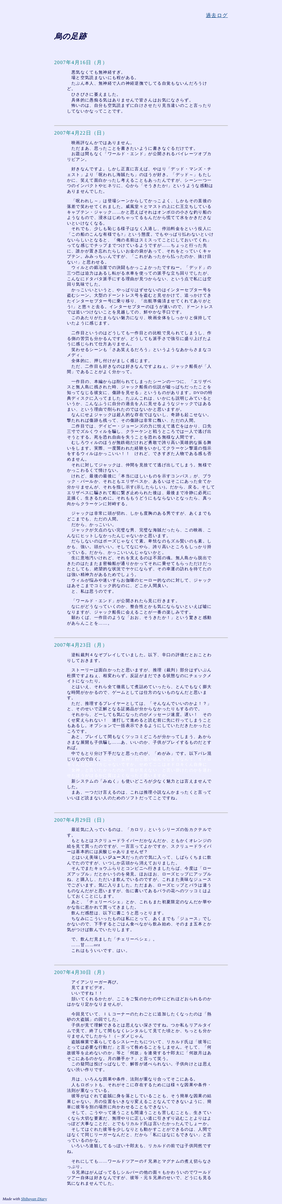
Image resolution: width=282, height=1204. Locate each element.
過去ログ (217, 15)
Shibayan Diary (34, 1198)
